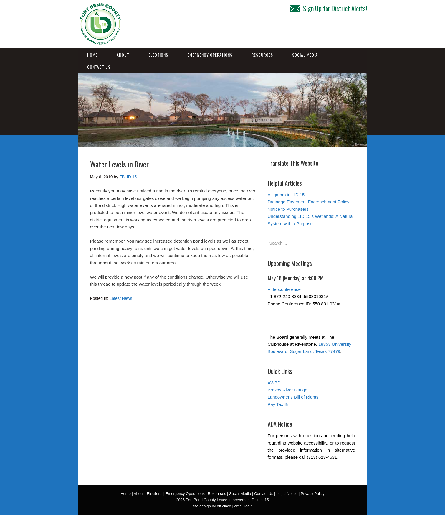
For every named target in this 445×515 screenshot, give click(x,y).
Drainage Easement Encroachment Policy (309, 201)
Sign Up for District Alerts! (328, 8)
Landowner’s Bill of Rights (293, 396)
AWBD (274, 382)
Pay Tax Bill (279, 404)
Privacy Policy (313, 493)
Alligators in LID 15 (286, 194)
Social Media (305, 55)
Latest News (121, 298)
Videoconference (284, 289)
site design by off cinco (211, 506)
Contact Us (98, 67)
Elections (158, 55)
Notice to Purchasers (288, 209)
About (123, 55)
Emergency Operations (209, 55)
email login (243, 506)
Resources (262, 55)
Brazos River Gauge (287, 389)
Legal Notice (286, 493)
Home (92, 55)
